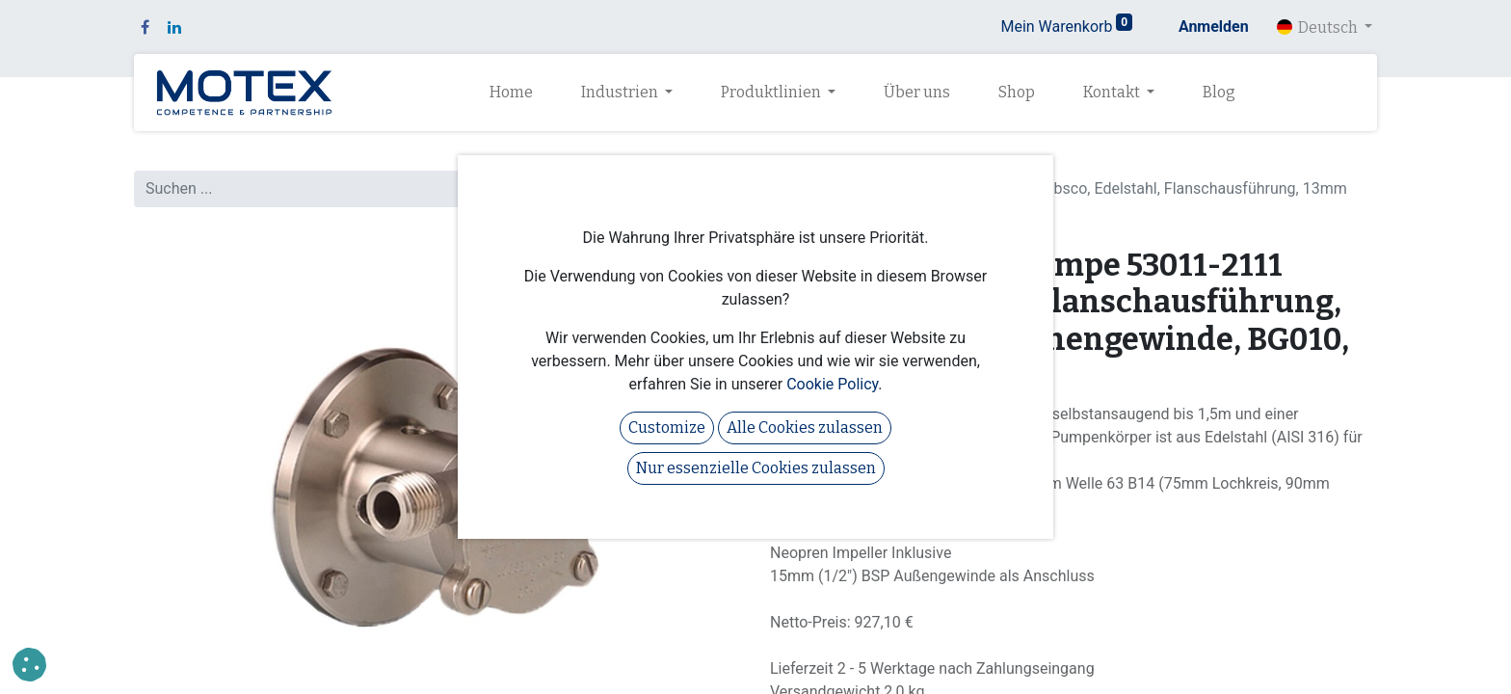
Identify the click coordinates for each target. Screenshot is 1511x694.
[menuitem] (511, 92)
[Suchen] (721, 189)
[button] (29, 664)
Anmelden (1214, 26)
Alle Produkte (816, 165)
